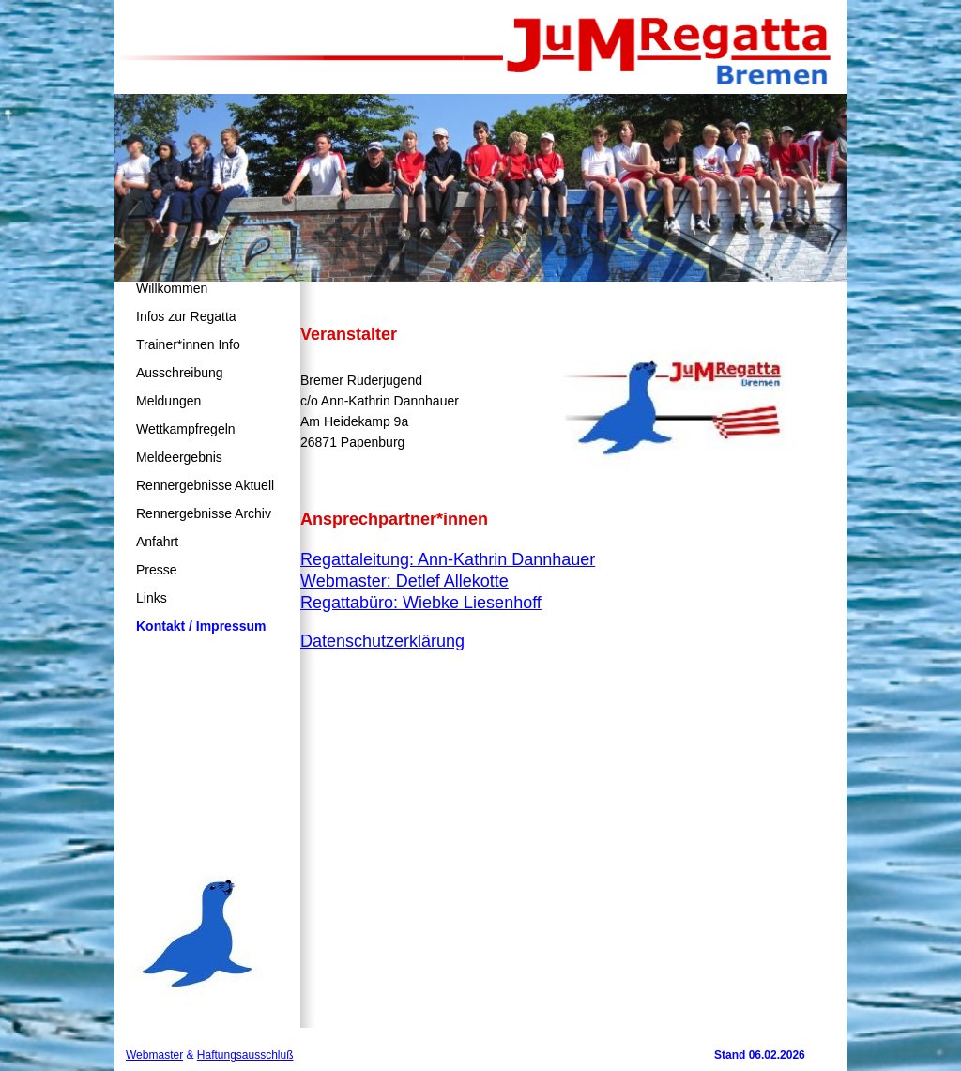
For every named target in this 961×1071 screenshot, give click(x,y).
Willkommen (171, 288)
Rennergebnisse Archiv (203, 513)
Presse (156, 569)
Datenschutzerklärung (382, 641)
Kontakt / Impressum (201, 626)
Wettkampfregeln (186, 428)
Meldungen (168, 400)
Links (151, 597)
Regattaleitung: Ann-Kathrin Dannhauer (447, 559)
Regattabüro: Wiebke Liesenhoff (421, 602)
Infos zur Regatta (186, 316)
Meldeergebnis (179, 457)
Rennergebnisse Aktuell (205, 485)
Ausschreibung (179, 372)
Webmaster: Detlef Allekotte (404, 581)
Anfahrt (157, 541)
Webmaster (154, 1055)
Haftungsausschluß (245, 1055)
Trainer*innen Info (188, 344)
